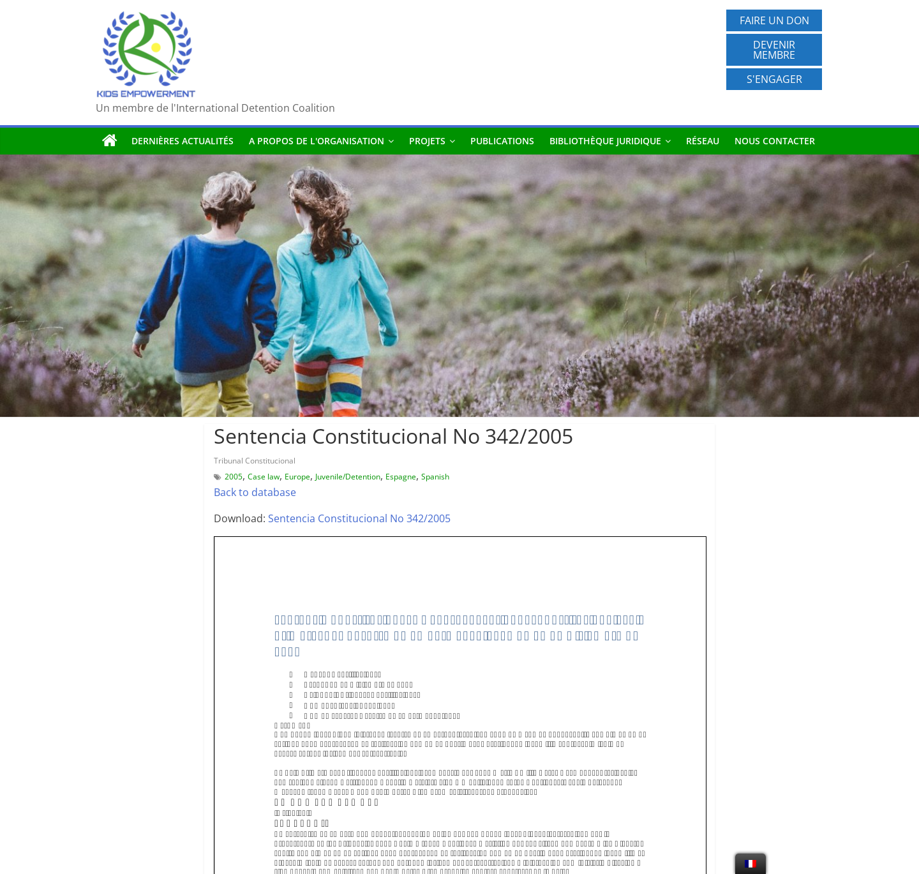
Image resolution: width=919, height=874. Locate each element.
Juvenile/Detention (347, 476)
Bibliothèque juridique (605, 141)
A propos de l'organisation (316, 141)
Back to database (255, 492)
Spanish (435, 476)
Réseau (702, 141)
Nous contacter (775, 141)
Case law (264, 476)
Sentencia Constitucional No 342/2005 (359, 518)
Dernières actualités (182, 141)
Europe (297, 476)
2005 (234, 476)
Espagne (400, 476)
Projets (427, 141)
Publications (502, 141)
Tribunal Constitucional (254, 460)
